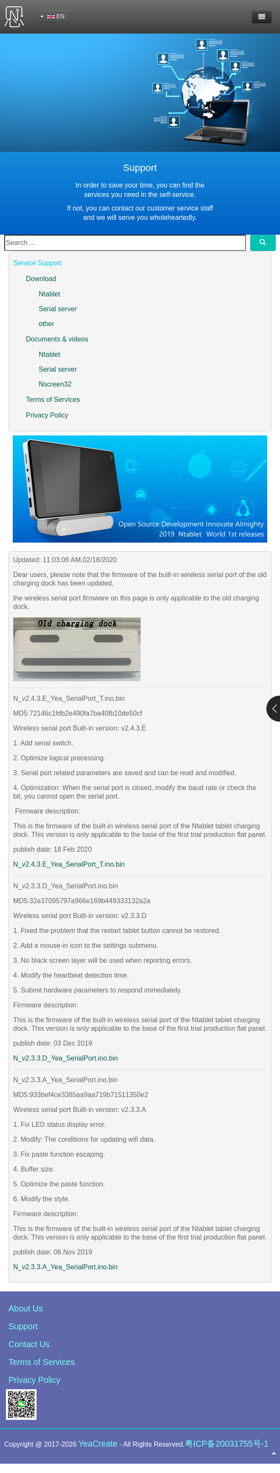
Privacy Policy (47, 415)
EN (52, 16)
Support (23, 1326)
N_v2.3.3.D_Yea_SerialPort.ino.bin (65, 1058)
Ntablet (49, 294)
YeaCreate (98, 1443)
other (46, 323)
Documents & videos (57, 339)
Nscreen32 (55, 384)
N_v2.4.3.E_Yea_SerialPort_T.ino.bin (69, 864)
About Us (25, 1308)
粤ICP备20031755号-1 (227, 1443)
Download (41, 278)
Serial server (58, 309)
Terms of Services (53, 399)
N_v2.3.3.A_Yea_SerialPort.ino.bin (65, 1267)
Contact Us (29, 1344)
